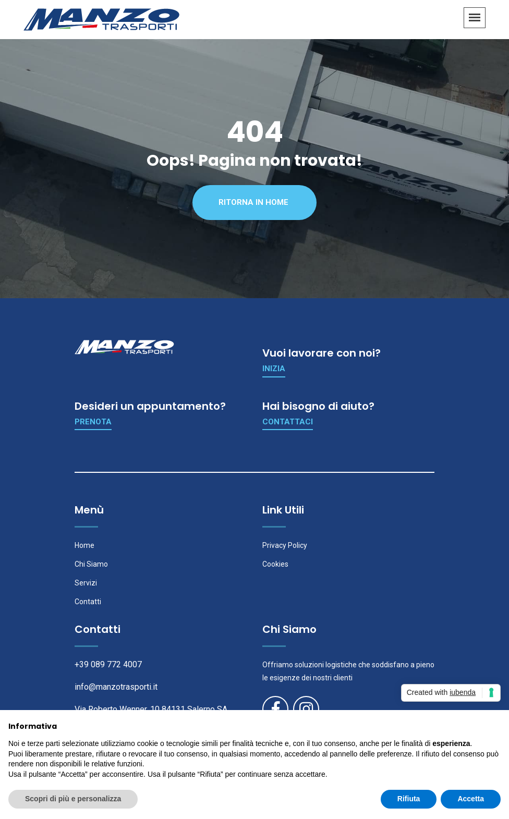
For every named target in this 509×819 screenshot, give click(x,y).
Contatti (88, 601)
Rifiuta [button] (408, 798)
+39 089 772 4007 (108, 664)
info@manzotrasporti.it (116, 687)
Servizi (86, 583)
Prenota (93, 421)
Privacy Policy (284, 545)
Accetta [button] (470, 798)
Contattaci (287, 421)
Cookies (275, 564)
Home (84, 545)
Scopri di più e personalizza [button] (73, 798)
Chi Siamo (91, 564)
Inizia (273, 368)
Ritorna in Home (253, 202)
